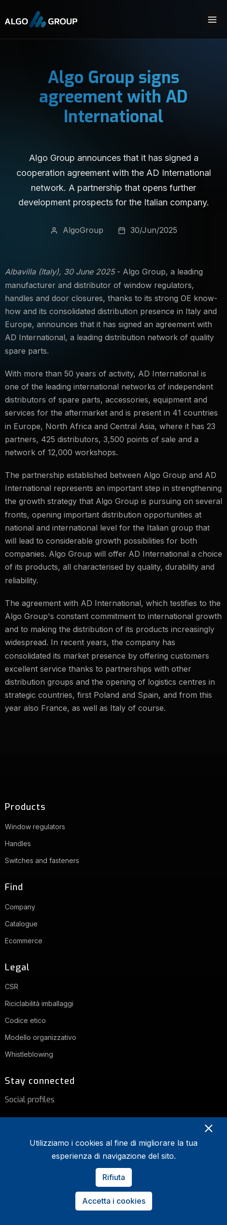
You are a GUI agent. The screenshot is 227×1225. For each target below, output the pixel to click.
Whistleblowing (29, 1054)
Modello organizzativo (40, 1037)
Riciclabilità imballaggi (39, 1003)
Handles (18, 843)
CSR (11, 986)
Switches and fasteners (42, 860)
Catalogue (21, 924)
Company (20, 907)
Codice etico (25, 1020)
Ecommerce (24, 941)
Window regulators (35, 826)
